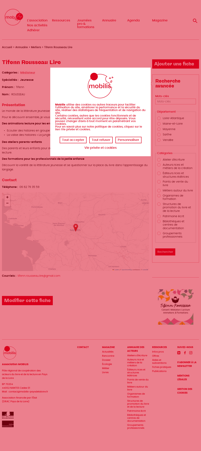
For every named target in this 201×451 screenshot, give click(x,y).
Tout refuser (101, 139)
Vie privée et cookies (100, 147)
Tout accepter (73, 139)
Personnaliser (128, 139)
